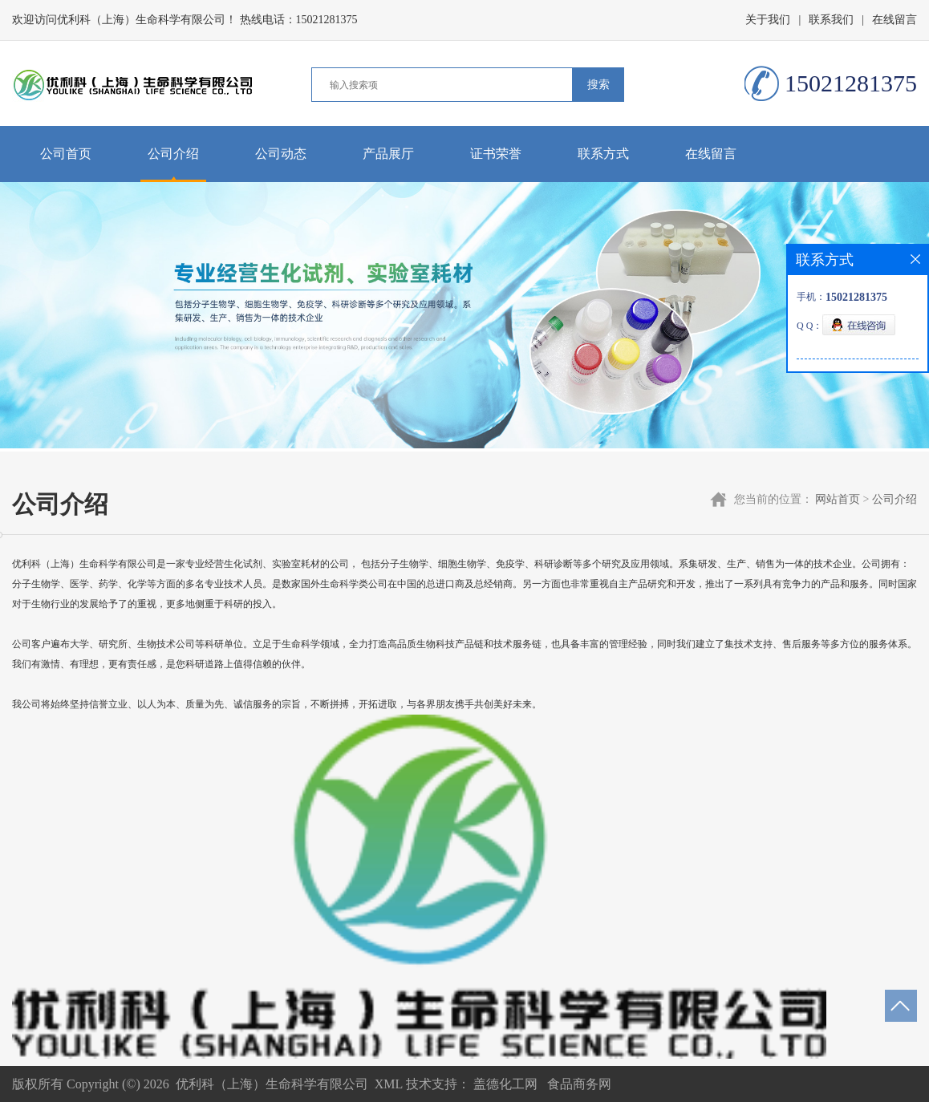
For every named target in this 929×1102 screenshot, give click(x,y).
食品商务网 (579, 1084)
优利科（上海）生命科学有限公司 (272, 1084)
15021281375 (327, 20)
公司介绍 (173, 153)
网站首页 (837, 499)
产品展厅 (388, 153)
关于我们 (767, 20)
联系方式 (603, 153)
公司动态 (280, 153)
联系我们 (831, 20)
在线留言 (894, 20)
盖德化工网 (505, 1084)
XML (389, 1084)
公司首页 (65, 153)
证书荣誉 (495, 153)
